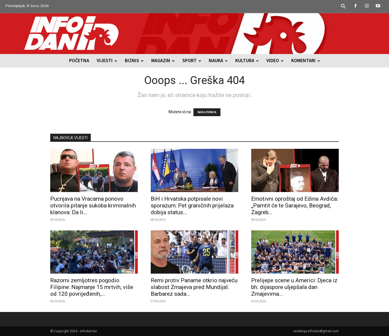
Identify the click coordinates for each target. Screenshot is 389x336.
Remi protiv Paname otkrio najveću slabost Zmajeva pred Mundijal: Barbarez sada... (194, 287)
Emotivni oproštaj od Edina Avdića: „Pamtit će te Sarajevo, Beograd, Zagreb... (294, 206)
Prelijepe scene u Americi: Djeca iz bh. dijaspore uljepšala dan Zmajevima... (294, 287)
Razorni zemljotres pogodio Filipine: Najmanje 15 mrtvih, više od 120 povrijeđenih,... (91, 287)
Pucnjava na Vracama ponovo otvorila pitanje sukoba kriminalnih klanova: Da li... (93, 206)
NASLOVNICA (206, 112)
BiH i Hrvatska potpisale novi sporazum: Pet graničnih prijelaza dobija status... (192, 206)
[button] (343, 6)
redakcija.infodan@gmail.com (316, 331)
